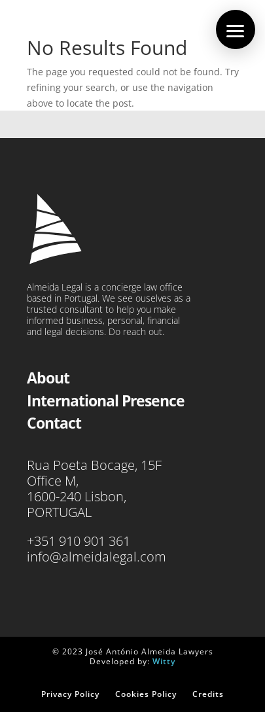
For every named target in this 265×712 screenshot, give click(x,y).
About (48, 377)
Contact (54, 422)
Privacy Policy (70, 694)
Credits (208, 694)
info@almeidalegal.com (96, 556)
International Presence (106, 400)
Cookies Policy (146, 694)
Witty (163, 661)
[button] (235, 29)
